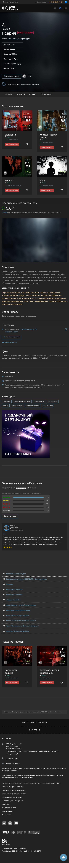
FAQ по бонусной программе (12, 801)
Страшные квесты (11, 600)
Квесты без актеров (33, 406)
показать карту (11, 332)
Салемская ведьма (11, 671)
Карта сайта (6, 815)
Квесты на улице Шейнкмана (16, 610)
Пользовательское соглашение (13, 790)
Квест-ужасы (17, 406)
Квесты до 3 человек (12, 589)
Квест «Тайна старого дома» (16, 616)
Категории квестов (9, 808)
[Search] (55, 8)
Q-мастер (6, 510)
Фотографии (46, 94)
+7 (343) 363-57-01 (56, 2)
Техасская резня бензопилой (49, 671)
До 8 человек (48, 406)
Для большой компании (22, 401)
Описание (8, 94)
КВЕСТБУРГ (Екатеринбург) (19, 39)
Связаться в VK (11, 342)
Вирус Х (9, 180)
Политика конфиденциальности (14, 794)
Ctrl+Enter (56, 783)
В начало (34, 730)
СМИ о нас (5, 804)
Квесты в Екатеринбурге (14, 574)
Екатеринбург (41, 2)
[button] (65, 220)
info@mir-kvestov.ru (13, 764)
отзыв (4, 212)
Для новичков (39, 401)
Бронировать (12, 144)
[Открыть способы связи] (63, 857)
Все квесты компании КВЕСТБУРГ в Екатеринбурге (25, 579)
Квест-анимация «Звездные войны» (19, 621)
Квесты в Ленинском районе (16, 631)
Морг (42, 180)
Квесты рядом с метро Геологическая (19, 605)
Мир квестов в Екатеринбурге (34, 722)
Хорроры (8, 584)
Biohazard (10, 134)
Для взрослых (52, 401)
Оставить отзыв (10, 516)
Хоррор (5, 406)
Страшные (6, 401)
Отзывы (32, 94)
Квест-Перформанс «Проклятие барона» (21, 626)
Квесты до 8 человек (13, 595)
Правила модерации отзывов (12, 787)
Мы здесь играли (11, 76)
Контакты (21, 94)
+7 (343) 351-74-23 (12, 759)
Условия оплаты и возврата (12, 797)
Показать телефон (12, 337)
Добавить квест (7, 811)
